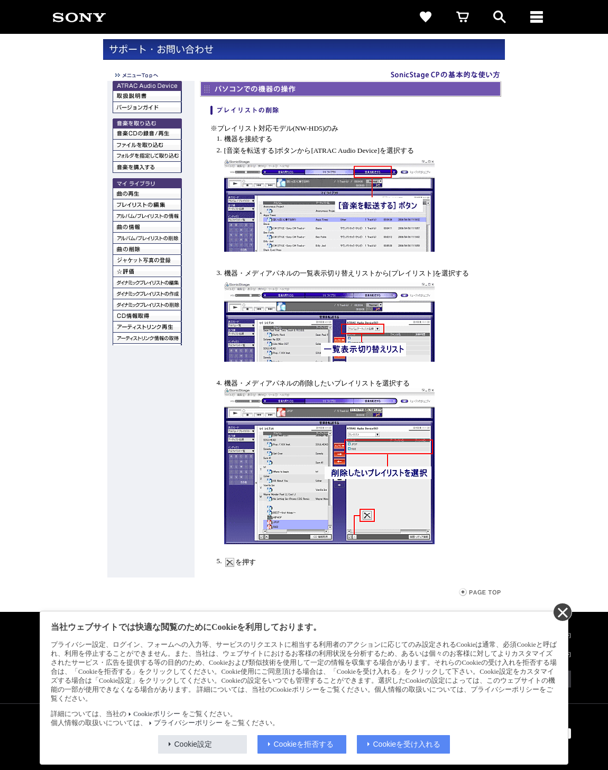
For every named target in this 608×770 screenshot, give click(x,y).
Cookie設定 (193, 744)
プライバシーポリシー (188, 723)
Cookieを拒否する (304, 744)
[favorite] (425, 17)
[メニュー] (536, 17)
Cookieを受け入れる (407, 744)
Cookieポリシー (156, 714)
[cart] (462, 17)
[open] (499, 17)
